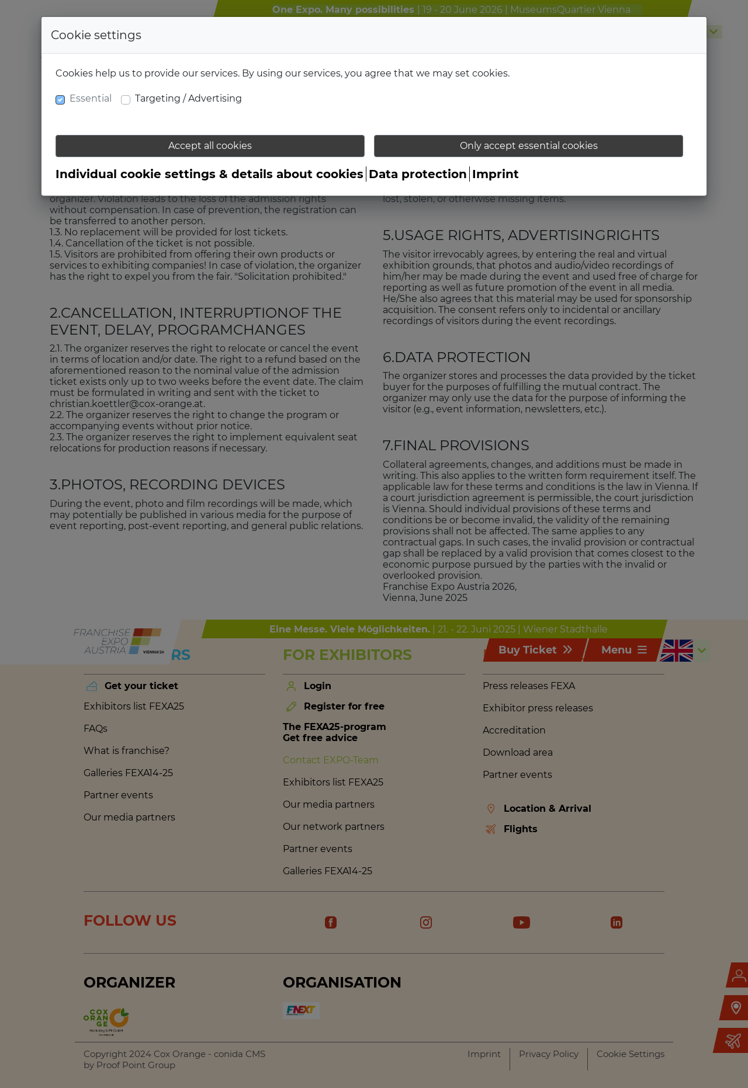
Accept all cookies (210, 145)
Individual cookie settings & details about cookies (209, 174)
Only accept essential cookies (529, 145)
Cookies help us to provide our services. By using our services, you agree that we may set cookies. (283, 73)
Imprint (495, 174)
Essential (91, 98)
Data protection (418, 174)
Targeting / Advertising (188, 98)
